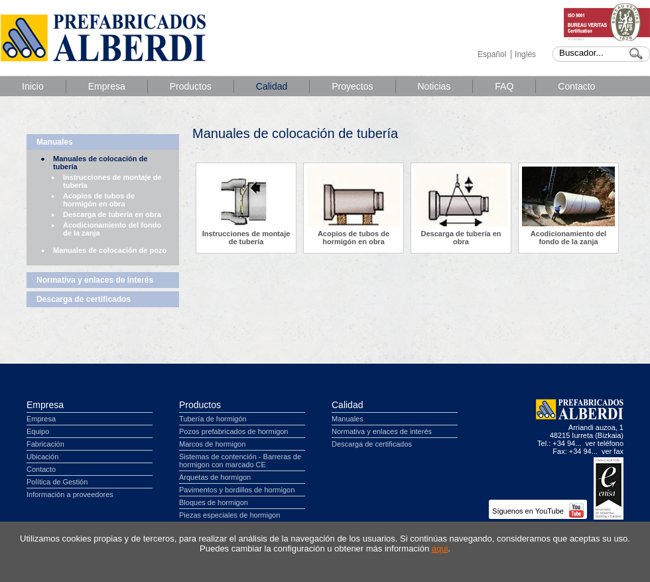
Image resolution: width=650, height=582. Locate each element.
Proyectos (352, 86)
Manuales (54, 142)
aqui (440, 548)
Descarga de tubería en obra (112, 214)
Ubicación (42, 457)
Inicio (33, 86)
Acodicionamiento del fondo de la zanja (112, 229)
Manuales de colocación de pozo (109, 250)
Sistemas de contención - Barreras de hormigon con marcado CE (240, 461)
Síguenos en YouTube (538, 511)
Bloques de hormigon (213, 502)
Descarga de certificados (83, 299)
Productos (191, 86)
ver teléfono (604, 443)
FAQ (504, 86)
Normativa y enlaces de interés (94, 280)
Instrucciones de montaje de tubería (112, 181)
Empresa (106, 86)
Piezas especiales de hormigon (229, 515)
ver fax (612, 451)
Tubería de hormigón (213, 419)
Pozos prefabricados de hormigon (233, 431)
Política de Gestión (57, 482)
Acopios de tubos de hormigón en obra (99, 200)
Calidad (271, 86)
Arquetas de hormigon (215, 477)
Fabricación (45, 444)
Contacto (576, 86)
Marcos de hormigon (212, 444)
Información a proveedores (70, 494)
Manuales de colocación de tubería (100, 163)
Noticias (434, 86)
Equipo (38, 431)
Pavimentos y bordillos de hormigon (236, 490)
